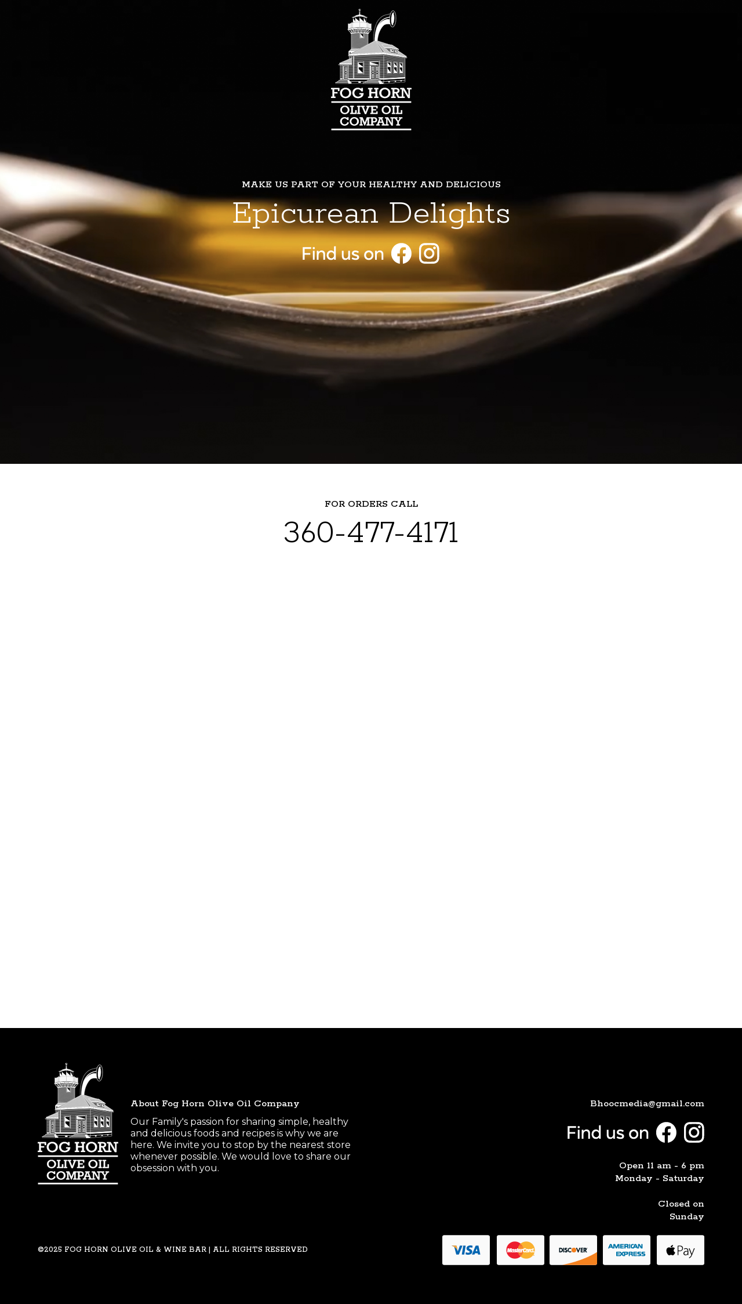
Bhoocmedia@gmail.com (647, 1104)
